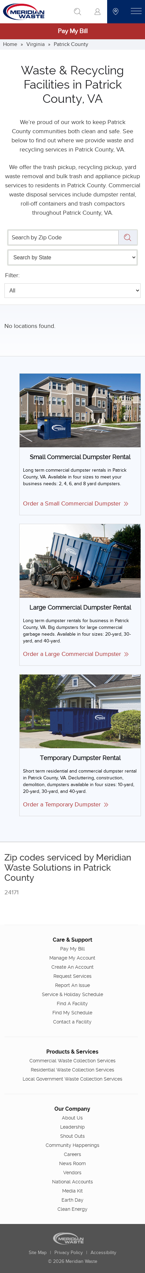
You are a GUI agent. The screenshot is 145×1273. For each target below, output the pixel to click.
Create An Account (72, 967)
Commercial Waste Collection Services (72, 1060)
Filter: (12, 275)
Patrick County (71, 44)
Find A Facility (72, 1003)
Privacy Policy (68, 1252)
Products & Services (72, 1051)
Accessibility (103, 1252)
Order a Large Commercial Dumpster (75, 654)
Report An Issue (72, 985)
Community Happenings (72, 1145)
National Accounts (72, 1181)
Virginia (35, 44)
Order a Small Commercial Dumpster (75, 503)
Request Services (72, 976)
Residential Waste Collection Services (72, 1069)
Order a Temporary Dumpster (65, 804)
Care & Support (72, 940)
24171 (11, 892)
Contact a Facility (72, 1021)
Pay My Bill (73, 31)
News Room (72, 1163)
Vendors (72, 1172)
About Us (72, 1118)
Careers (72, 1154)
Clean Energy (72, 1209)
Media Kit (72, 1191)
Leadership (72, 1127)
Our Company (72, 1109)
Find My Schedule (72, 1012)
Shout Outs (72, 1136)
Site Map (38, 1252)
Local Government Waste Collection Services (72, 1079)
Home (10, 44)
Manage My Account (72, 958)
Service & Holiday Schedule (72, 994)
